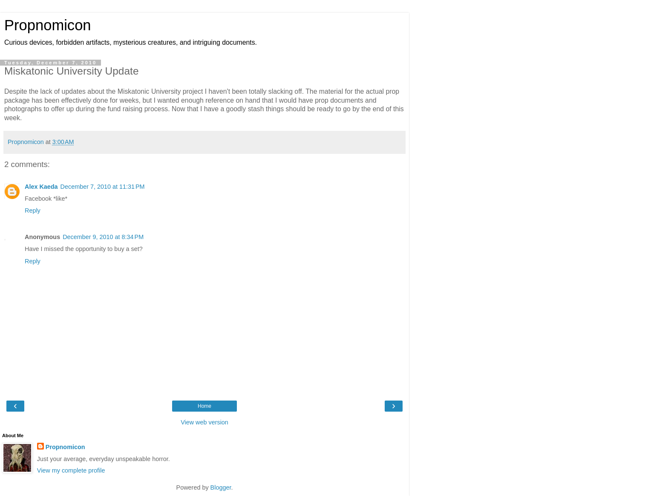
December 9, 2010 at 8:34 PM (103, 237)
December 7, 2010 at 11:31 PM (102, 186)
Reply (32, 210)
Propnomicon (47, 25)
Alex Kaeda (41, 186)
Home (204, 406)
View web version (204, 422)
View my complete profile (71, 470)
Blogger (220, 487)
